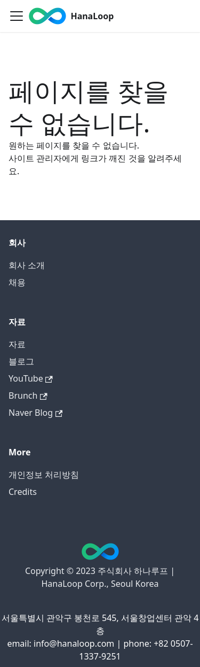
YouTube (31, 378)
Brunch (28, 395)
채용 (17, 282)
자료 (17, 344)
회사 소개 (27, 265)
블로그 (21, 361)
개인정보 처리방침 (44, 474)
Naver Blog (35, 412)
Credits (23, 492)
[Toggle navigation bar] (17, 16)
